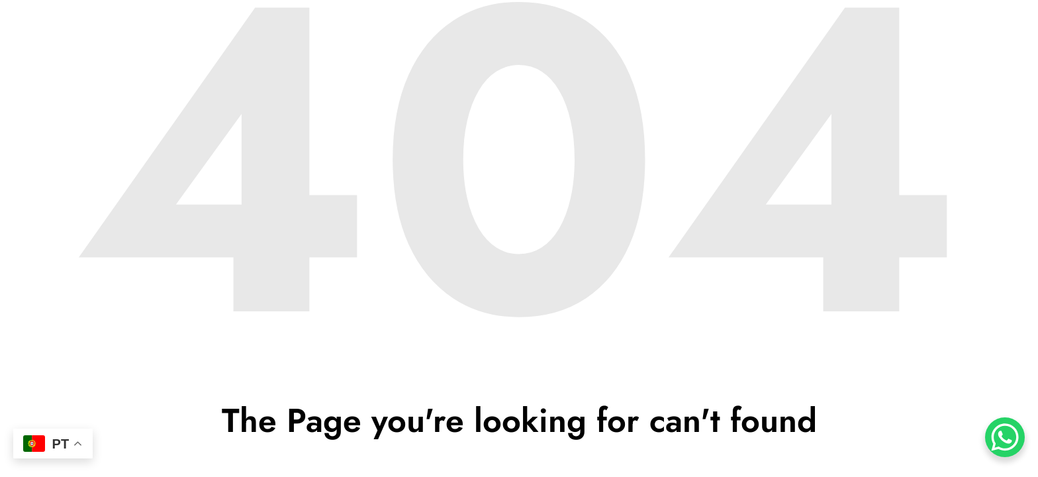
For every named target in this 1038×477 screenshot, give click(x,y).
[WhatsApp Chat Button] (1005, 437)
